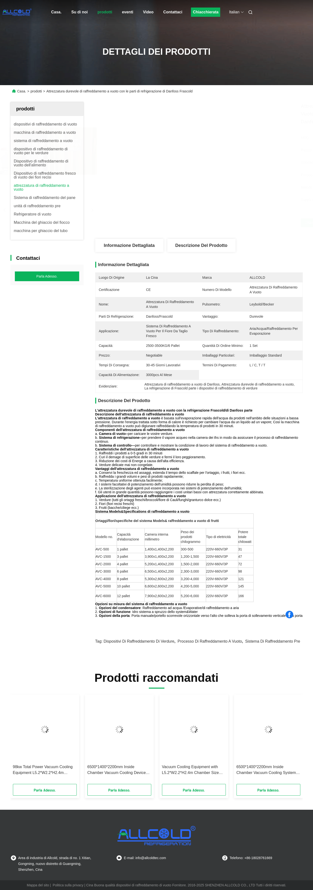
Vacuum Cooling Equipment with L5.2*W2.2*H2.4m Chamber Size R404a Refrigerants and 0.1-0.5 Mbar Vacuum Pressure (190, 770)
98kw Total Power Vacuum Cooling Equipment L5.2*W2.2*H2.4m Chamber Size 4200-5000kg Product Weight (44, 770)
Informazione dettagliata (129, 245)
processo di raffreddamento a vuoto (210, 641)
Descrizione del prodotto (201, 245)
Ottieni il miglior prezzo (225, 223)
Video (148, 12)
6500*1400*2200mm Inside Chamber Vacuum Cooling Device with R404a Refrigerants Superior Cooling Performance (116, 770)
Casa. (56, 12)
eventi (127, 12)
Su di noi (79, 12)
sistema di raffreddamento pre (272, 641)
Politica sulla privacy (68, 885)
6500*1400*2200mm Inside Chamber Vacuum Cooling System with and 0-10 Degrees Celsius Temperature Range (266, 770)
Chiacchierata (205, 12)
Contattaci (172, 12)
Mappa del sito (38, 885)
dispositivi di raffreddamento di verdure (139, 641)
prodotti (104, 12)
